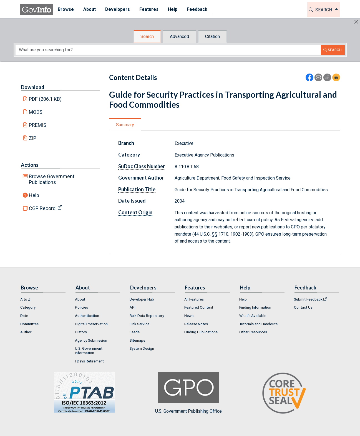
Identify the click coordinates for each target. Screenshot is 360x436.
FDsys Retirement (89, 361)
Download (32, 87)
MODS (35, 112)
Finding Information (255, 307)
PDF (45, 99)
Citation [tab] (212, 36)
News (188, 315)
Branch (126, 143)
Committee (29, 324)
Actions (30, 165)
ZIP (32, 138)
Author (26, 332)
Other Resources (253, 332)
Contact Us (303, 307)
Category (129, 155)
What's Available (252, 315)
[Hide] (356, 22)
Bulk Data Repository (147, 315)
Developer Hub (142, 299)
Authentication (87, 315)
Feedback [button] (197, 9)
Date (24, 315)
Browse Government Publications (51, 179)
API (132, 307)
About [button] (89, 9)
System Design (142, 348)
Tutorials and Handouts (258, 324)
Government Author (141, 178)
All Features (194, 299)
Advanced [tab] (179, 36)
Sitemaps (137, 340)
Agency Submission (91, 340)
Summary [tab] (125, 124)
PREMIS (37, 125)
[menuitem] (66, 9)
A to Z (25, 299)
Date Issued (132, 201)
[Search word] (168, 50)
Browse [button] (66, 9)
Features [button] (148, 9)
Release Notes (196, 324)
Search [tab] (147, 36)
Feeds (135, 332)
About (80, 299)
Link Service (139, 324)
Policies (81, 307)
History (81, 332)
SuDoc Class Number (141, 166)
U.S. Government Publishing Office (188, 393)
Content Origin (135, 212)
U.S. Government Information (88, 350)
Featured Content (198, 307)
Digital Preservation (91, 324)
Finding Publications (201, 332)
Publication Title (136, 189)
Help (34, 195)
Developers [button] (117, 9)
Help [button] (172, 9)
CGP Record (42, 208)
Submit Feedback (308, 299)
